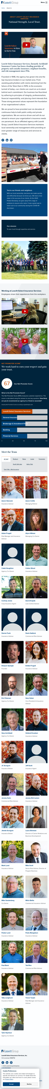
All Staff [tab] (6, 459)
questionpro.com (28, 404)
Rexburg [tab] (15, 459)
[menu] (46, 2)
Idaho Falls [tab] (30, 464)
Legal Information (6, 1068)
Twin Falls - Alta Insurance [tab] (11, 469)
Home (3, 8)
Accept (11, 1084)
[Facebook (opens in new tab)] (4, 140)
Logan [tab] (32, 459)
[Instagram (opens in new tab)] (12, 140)
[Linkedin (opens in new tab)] (8, 140)
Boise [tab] (24, 459)
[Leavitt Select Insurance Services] (9, 3)
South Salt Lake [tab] (17, 464)
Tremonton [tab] (42, 459)
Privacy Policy (9, 1079)
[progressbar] (24, 411)
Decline (29, 1084)
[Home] (10, 1051)
